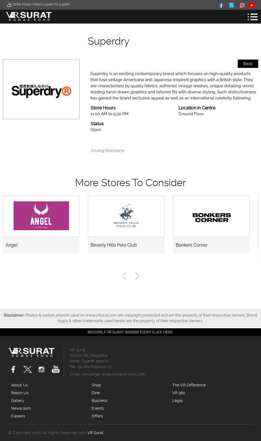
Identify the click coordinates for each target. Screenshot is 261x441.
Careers (18, 416)
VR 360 (178, 393)
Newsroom (21, 408)
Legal (177, 400)
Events (98, 408)
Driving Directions (107, 150)
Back (248, 63)
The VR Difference (189, 385)
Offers (97, 416)
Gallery (17, 400)
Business (100, 400)
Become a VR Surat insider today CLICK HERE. (130, 332)
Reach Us (20, 393)
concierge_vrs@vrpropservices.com (114, 374)
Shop (96, 385)
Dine (96, 393)
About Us (19, 385)
